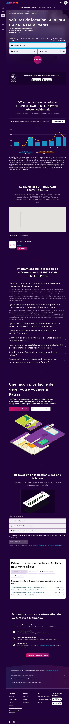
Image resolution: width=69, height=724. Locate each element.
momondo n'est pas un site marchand (38, 676)
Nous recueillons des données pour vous (38, 679)
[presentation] (47, 80)
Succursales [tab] (24, 235)
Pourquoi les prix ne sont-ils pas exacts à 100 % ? (38, 682)
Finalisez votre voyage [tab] (46, 571)
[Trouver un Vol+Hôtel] (3, 19)
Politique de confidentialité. (55, 545)
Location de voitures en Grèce (22, 11)
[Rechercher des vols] (3, 8)
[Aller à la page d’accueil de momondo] (12, 3)
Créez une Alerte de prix (47, 645)
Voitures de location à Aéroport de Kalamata (24, 595)
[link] (22, 248)
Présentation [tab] (14, 235)
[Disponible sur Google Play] (36, 80)
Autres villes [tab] (32, 571)
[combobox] (14, 39)
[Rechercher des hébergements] (3, 12)
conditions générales (38, 545)
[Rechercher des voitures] (3, 16)
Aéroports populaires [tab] (19, 571)
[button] (3, 3)
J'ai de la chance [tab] (17, 576)
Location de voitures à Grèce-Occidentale (42, 11)
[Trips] (3, 24)
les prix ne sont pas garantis (52, 670)
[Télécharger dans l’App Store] (47, 80)
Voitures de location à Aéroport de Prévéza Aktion (25, 590)
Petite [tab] (37, 126)
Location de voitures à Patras (16, 13)
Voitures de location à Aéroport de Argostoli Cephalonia (27, 592)
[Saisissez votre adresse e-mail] (39, 531)
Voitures (11, 11)
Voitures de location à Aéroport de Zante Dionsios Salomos (28, 587)
